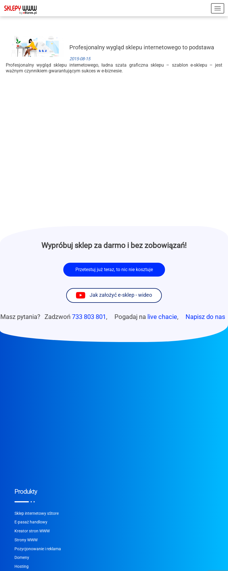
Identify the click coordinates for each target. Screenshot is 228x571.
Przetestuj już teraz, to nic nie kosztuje (114, 269)
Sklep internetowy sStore (36, 513)
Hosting (21, 566)
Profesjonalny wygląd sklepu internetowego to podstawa (141, 47)
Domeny (21, 557)
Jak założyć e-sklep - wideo (121, 295)
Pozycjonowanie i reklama (37, 548)
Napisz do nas (205, 316)
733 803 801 (89, 316)
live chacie (162, 316)
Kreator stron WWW (32, 531)
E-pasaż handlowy (30, 522)
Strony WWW (26, 540)
